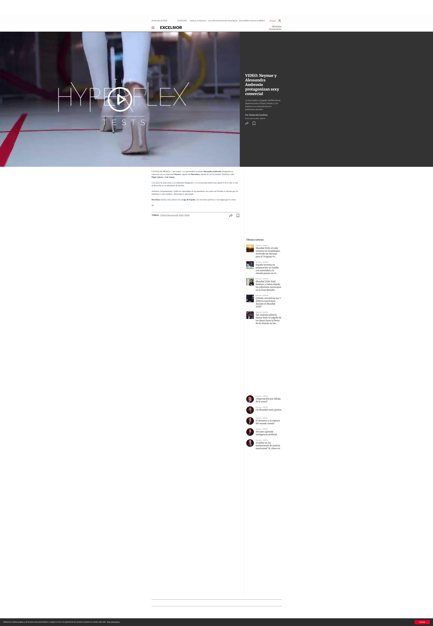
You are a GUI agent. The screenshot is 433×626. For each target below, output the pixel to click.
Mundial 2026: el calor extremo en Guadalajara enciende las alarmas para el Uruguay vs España (268, 250)
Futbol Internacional (169, 213)
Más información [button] (113, 622)
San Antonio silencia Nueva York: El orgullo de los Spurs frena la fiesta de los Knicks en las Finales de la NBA (268, 316)
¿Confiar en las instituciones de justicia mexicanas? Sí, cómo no (268, 443)
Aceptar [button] (422, 622)
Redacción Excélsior (258, 112)
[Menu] (155, 25)
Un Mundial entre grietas (268, 407)
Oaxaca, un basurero (198, 18)
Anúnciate (272, 18)
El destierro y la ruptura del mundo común (268, 419)
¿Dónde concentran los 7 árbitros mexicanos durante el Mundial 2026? (268, 300)
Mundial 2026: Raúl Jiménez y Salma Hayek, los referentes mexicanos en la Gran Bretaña (268, 283)
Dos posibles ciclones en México (252, 18)
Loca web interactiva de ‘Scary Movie (223, 18)
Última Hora (276, 24)
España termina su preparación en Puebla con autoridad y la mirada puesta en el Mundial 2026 (267, 266)
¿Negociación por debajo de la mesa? (268, 398)
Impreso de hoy (275, 27)
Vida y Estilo (184, 213)
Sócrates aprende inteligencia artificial (266, 431)
